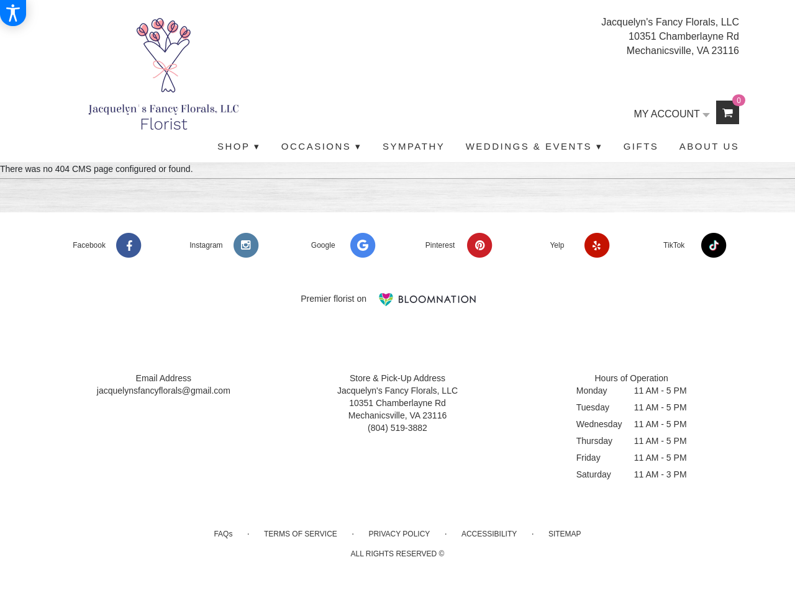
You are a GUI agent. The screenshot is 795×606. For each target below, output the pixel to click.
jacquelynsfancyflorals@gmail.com (163, 391)
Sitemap (564, 534)
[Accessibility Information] (13, 13)
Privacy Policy (399, 534)
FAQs (223, 534)
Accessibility (489, 534)
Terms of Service (300, 534)
